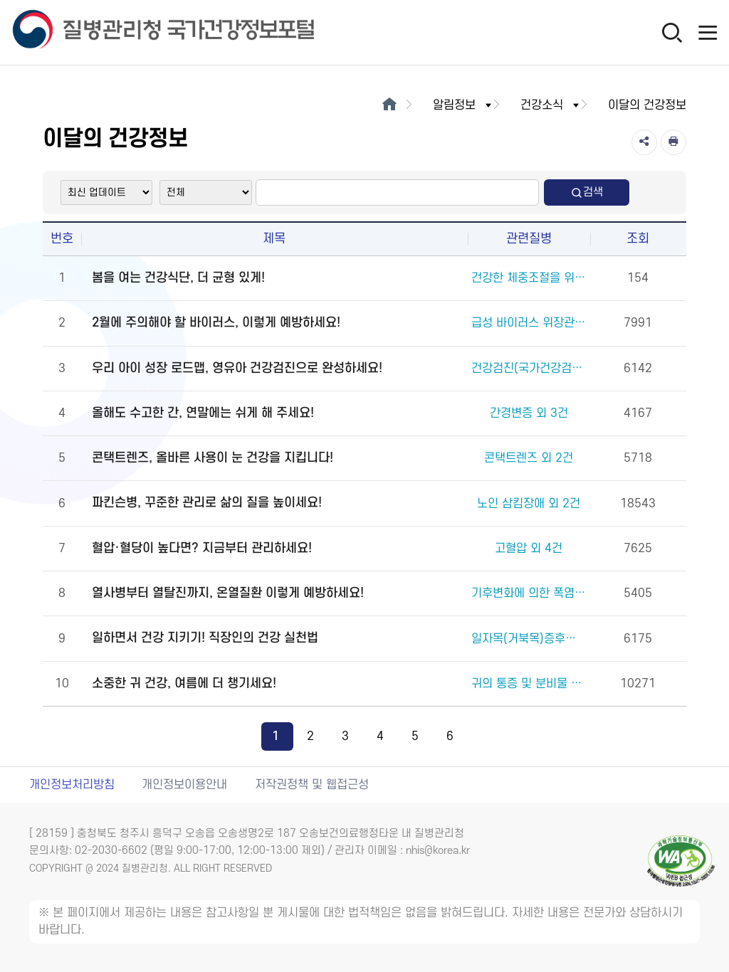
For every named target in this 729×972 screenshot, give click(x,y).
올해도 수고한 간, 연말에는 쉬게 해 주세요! (203, 413)
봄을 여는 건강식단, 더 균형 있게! (178, 278)
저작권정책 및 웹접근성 (312, 784)
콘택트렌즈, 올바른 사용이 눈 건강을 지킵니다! (212, 458)
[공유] (644, 142)
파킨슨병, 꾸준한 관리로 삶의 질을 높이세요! (207, 502)
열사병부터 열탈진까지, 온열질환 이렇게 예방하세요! (228, 593)
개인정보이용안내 (184, 784)
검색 (586, 192)
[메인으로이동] (389, 105)
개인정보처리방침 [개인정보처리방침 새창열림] (72, 784)
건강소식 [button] (551, 105)
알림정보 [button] (463, 105)
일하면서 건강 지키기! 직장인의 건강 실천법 (205, 638)
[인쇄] (673, 142)
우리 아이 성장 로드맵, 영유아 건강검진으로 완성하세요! (237, 368)
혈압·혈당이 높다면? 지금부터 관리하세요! (202, 548)
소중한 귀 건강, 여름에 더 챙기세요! (184, 683)
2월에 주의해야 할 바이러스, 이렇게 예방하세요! (216, 322)
